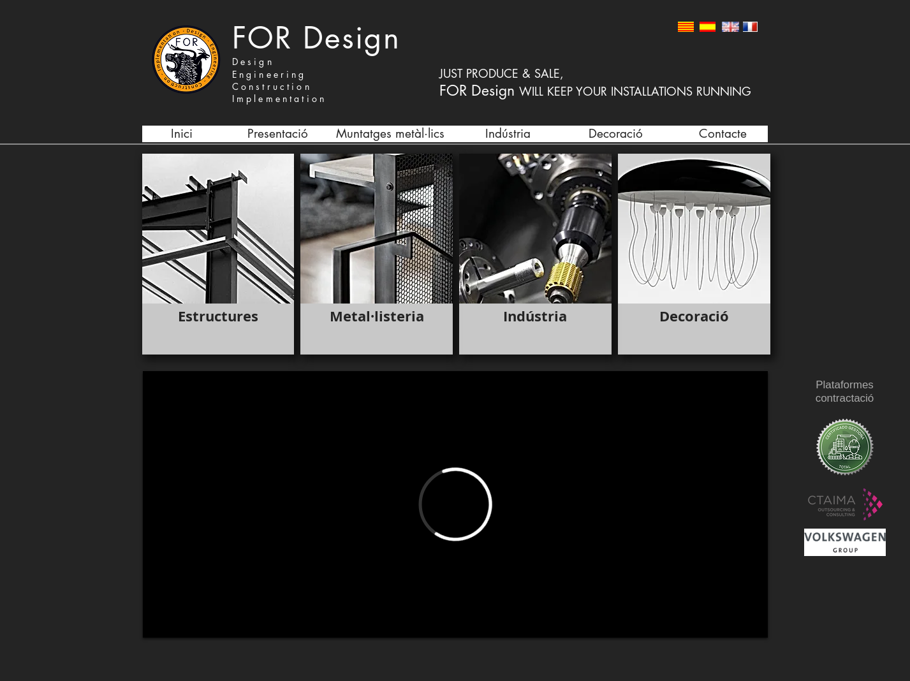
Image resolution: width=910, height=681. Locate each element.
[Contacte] (723, 134)
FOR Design (316, 37)
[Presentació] (278, 134)
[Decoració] (616, 134)
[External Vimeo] (455, 504)
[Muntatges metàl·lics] (390, 134)
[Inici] (182, 134)
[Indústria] (508, 134)
